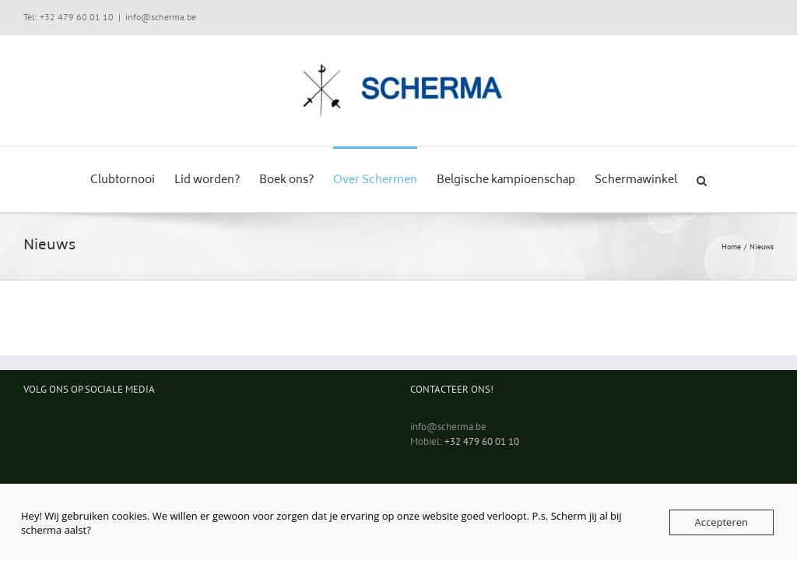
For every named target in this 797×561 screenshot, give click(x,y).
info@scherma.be (160, 17)
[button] (702, 179)
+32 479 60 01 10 (481, 441)
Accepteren (721, 522)
